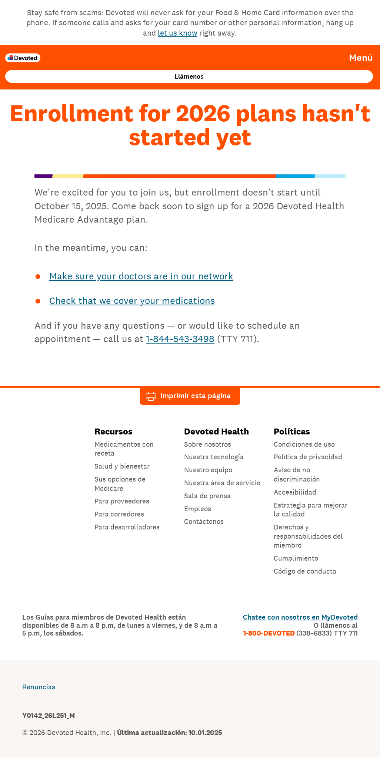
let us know (177, 33)
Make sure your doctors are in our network (141, 276)
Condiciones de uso (304, 444)
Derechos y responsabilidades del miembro (308, 535)
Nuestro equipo (208, 469)
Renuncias (38, 686)
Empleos (197, 508)
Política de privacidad (308, 456)
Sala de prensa (207, 495)
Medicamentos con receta (124, 449)
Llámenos (189, 77)
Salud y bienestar (122, 466)
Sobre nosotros (207, 444)
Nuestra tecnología (214, 456)
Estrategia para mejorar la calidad (310, 510)
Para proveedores (121, 500)
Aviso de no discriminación (297, 474)
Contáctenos (204, 521)
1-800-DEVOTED (300, 633)
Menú (361, 57)
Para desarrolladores (127, 526)
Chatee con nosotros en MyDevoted (300, 617)
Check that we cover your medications (132, 300)
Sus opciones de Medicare (120, 484)
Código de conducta (305, 571)
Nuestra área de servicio (222, 482)
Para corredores (119, 513)
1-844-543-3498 (180, 338)
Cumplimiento (296, 558)
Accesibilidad (295, 492)
